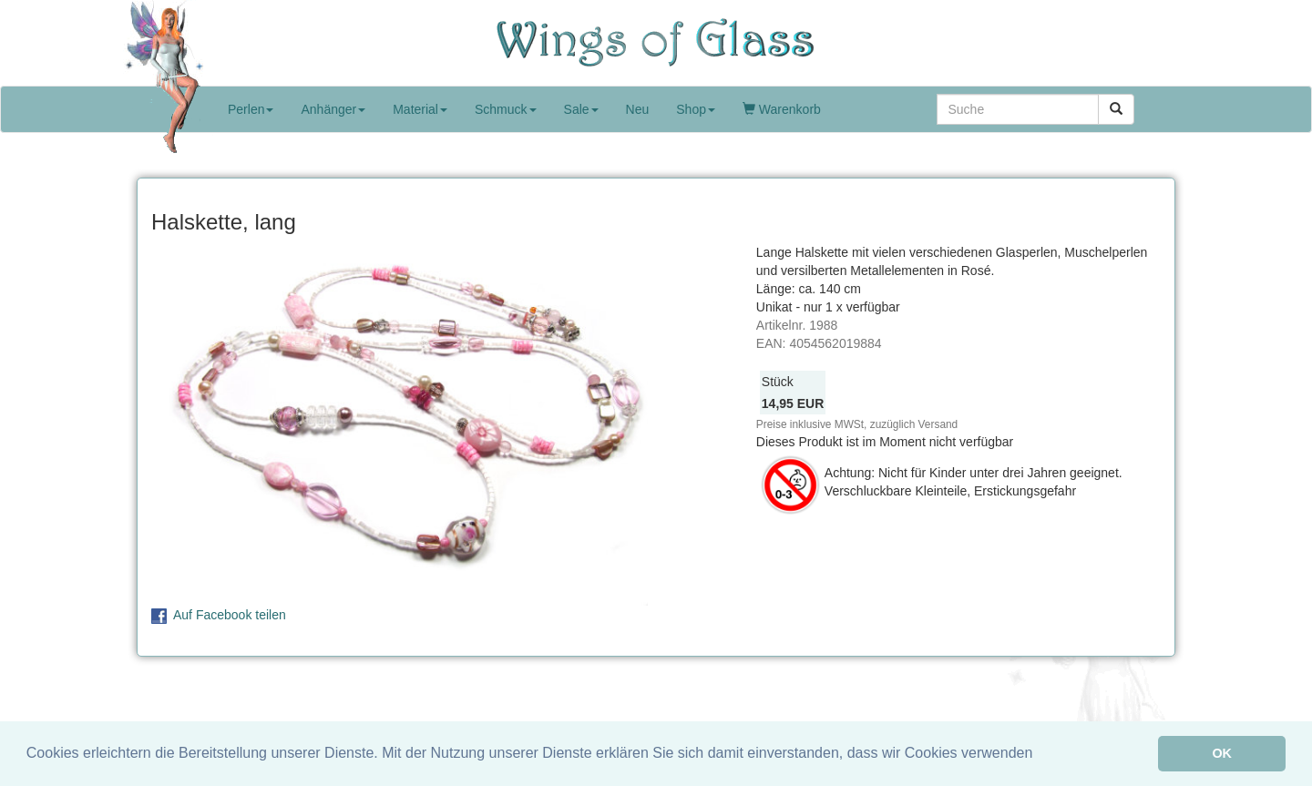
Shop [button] (695, 109)
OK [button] (1222, 753)
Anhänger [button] (333, 109)
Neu (638, 109)
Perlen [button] (250, 109)
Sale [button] (581, 109)
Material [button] (420, 109)
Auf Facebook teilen (229, 614)
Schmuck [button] (506, 109)
